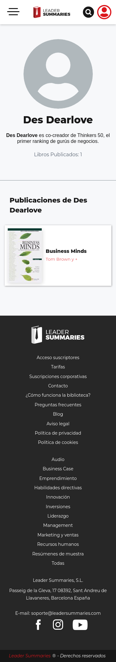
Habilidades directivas (58, 488)
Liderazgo (58, 516)
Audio (58, 459)
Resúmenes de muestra (58, 554)
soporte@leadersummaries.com (66, 613)
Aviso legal (57, 424)
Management (58, 525)
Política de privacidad (58, 433)
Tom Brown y (62, 259)
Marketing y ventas (58, 535)
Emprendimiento (58, 478)
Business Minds (66, 251)
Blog (58, 414)
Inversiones (58, 506)
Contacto (58, 386)
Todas (58, 563)
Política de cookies (58, 442)
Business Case (58, 469)
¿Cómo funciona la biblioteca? (57, 395)
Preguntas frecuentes (58, 405)
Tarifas (58, 367)
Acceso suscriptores (58, 357)
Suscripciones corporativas (58, 376)
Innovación (58, 497)
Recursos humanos (58, 544)
